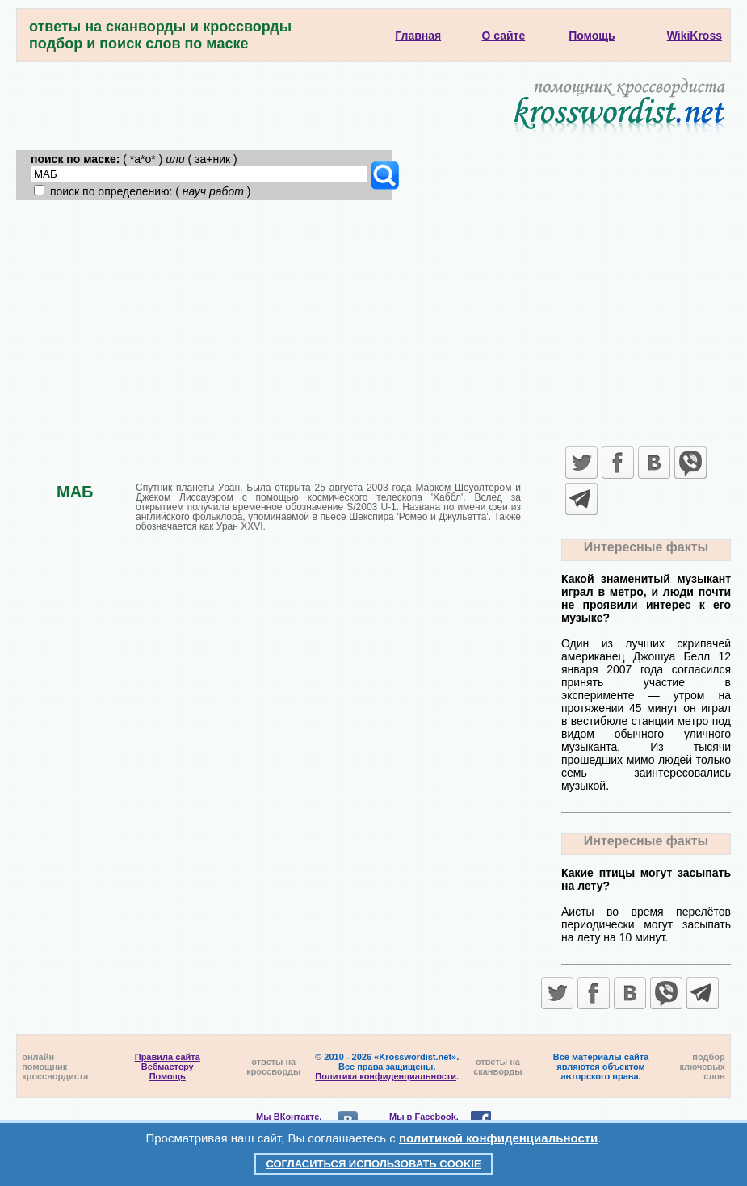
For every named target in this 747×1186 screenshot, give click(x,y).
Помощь (167, 1076)
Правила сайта (167, 1057)
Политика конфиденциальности (385, 1076)
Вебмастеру (167, 1066)
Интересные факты (646, 547)
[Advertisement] (373, 321)
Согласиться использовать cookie (373, 1164)
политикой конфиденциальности (498, 1138)
